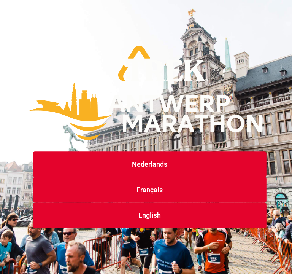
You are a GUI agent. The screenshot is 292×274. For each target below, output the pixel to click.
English (149, 216)
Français (149, 190)
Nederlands (149, 165)
